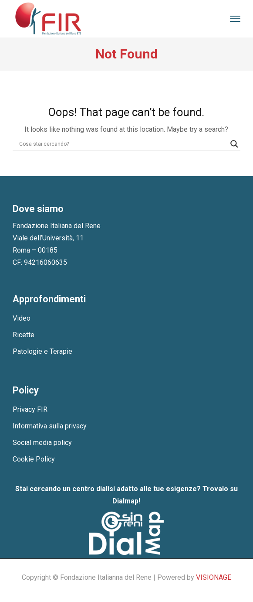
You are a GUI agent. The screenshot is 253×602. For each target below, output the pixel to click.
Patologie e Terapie (42, 351)
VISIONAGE (213, 577)
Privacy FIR (30, 409)
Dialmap (125, 501)
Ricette (23, 335)
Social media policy (42, 442)
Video (21, 318)
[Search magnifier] (234, 144)
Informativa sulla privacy (50, 426)
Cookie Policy (34, 459)
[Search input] (122, 144)
